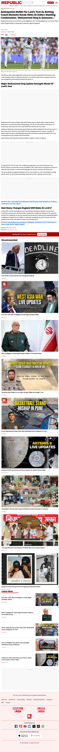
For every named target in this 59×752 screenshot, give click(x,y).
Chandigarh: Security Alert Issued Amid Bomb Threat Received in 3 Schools (25, 509)
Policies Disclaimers (39, 700)
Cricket (3, 32)
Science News (5, 472)
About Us (4, 700)
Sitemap (29, 700)
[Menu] (55, 3)
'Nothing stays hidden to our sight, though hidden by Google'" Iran (22, 392)
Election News (5, 550)
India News (4, 278)
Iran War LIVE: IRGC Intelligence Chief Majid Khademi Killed (20, 315)
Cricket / (7, 5)
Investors (49, 700)
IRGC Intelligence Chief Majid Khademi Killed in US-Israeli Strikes (21, 353)
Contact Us (12, 700)
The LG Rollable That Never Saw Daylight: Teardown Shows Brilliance (15, 644)
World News (4, 317)
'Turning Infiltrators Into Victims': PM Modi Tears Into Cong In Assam (23, 548)
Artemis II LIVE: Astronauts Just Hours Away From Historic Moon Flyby (23, 470)
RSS (3, 702)
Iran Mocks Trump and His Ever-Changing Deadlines (18, 276)
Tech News (4, 647)
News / (2, 5)
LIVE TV (50, 2)
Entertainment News (6, 589)
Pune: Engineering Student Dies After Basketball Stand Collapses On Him (24, 431)
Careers (8, 702)
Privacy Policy (21, 700)
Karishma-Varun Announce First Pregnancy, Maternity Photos (21, 587)
